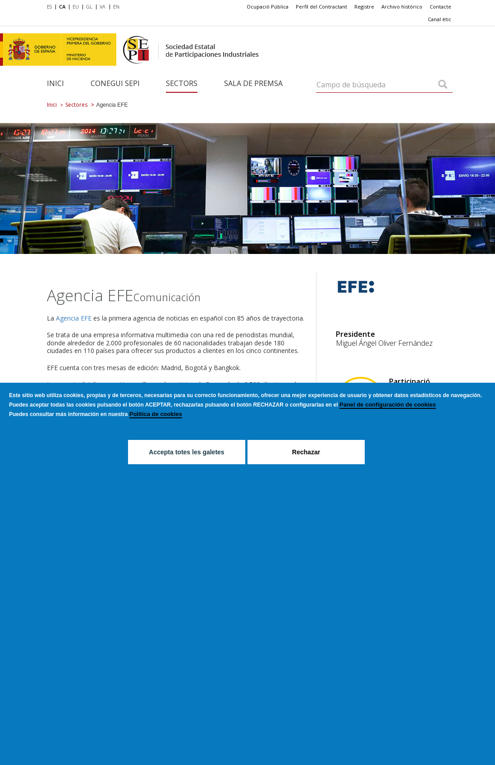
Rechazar (306, 452)
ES (49, 6)
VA (102, 6)
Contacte (440, 6)
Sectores (76, 105)
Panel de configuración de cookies (387, 404)
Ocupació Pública (268, 6)
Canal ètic (439, 19)
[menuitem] (51, 7)
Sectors (181, 83)
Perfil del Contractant (321, 6)
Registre (364, 6)
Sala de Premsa (253, 83)
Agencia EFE (74, 318)
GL (89, 6)
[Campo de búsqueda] (443, 85)
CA (62, 6)
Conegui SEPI (115, 83)
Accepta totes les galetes (186, 452)
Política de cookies (155, 414)
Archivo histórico (401, 6)
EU (76, 6)
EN (116, 6)
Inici (55, 83)
